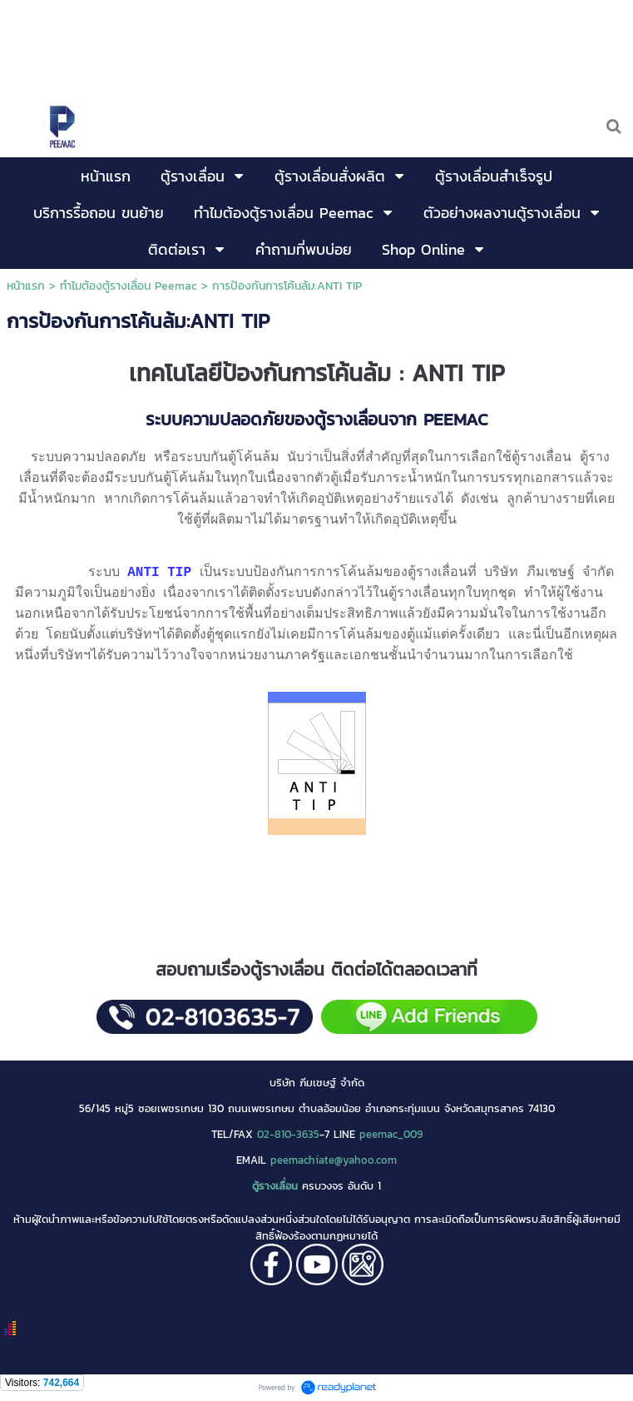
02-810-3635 (288, 1133)
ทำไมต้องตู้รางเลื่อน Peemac (128, 286)
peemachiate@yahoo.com (333, 1159)
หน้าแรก (26, 286)
